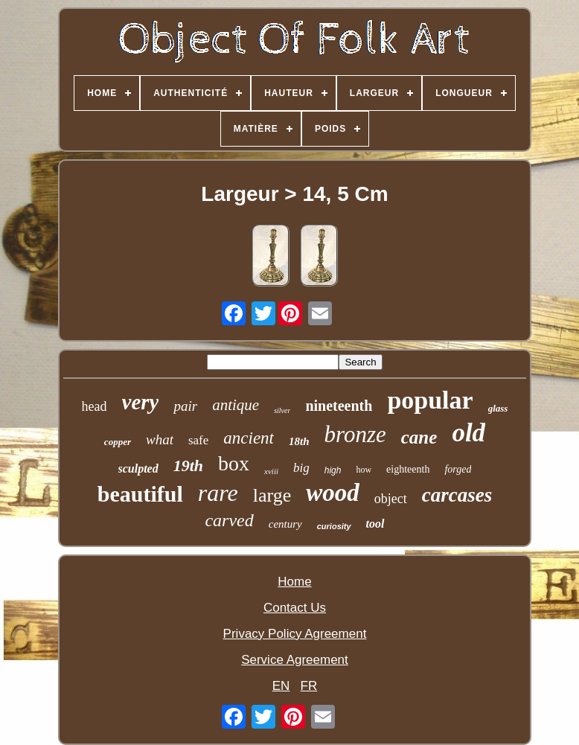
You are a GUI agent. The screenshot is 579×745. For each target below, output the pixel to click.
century (285, 524)
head (94, 406)
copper (117, 441)
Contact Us (294, 608)
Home (294, 582)
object (390, 498)
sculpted (138, 468)
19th (188, 465)
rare (218, 492)
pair (185, 406)
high (333, 470)
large (272, 495)
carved (229, 520)
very (140, 402)
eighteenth (407, 469)
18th (299, 441)
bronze (355, 434)
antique (235, 405)
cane (419, 437)
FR (309, 686)
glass (498, 408)
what (159, 439)
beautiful (140, 494)
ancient (248, 438)
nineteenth (338, 405)
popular (430, 400)
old (468, 432)
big (301, 468)
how (363, 469)
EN (281, 686)
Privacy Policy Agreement (295, 634)
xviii (271, 471)
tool (375, 523)
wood (332, 492)
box (233, 463)
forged (457, 469)
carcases (457, 495)
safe (198, 440)
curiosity (334, 526)
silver (282, 410)
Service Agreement (294, 660)
